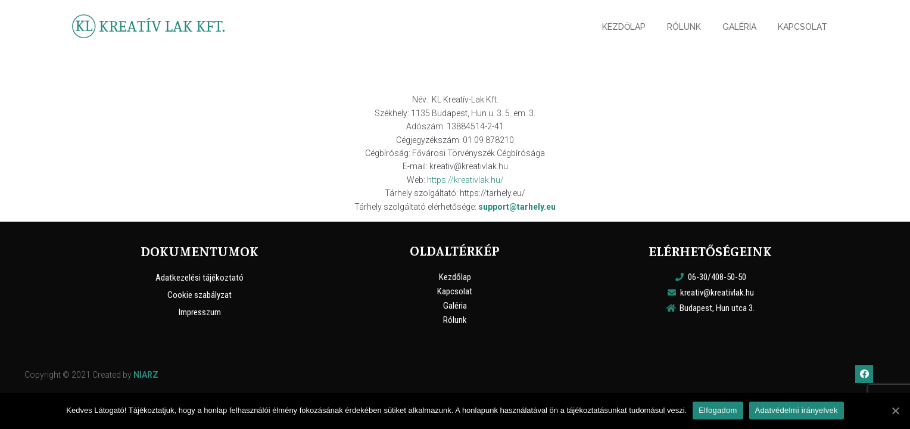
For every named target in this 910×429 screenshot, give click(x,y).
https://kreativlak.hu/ (465, 180)
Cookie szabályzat (199, 295)
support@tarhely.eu (517, 207)
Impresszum (200, 312)
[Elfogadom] (895, 410)
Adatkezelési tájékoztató (199, 277)
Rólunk (455, 320)
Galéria (455, 305)
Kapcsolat (454, 291)
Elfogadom (718, 410)
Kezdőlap (455, 277)
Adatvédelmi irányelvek (796, 410)
